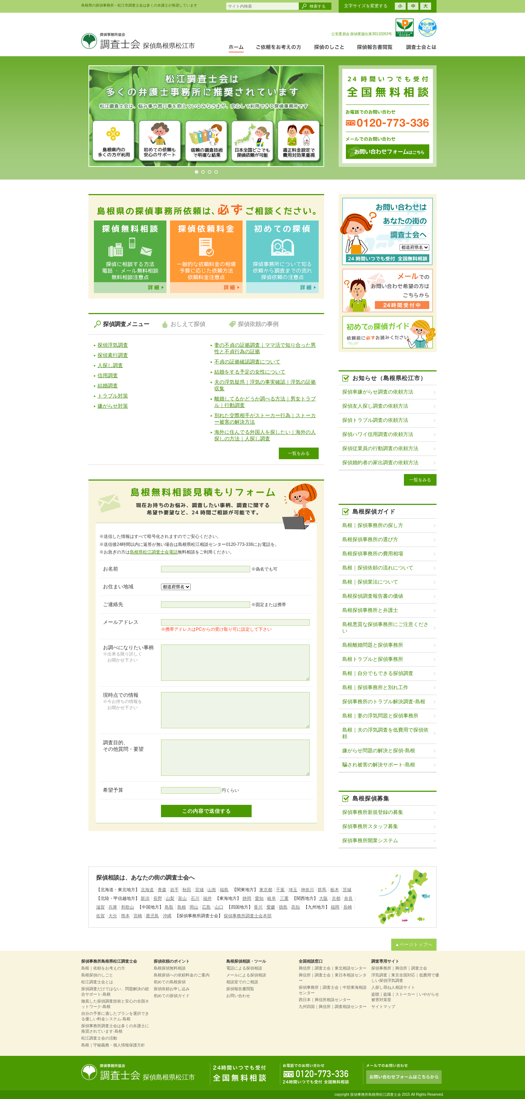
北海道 (147, 889)
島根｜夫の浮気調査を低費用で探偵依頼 (385, 733)
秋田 (186, 889)
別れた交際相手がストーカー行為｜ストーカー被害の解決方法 (265, 418)
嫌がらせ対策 (113, 406)
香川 (258, 907)
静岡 (247, 898)
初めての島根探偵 (170, 982)
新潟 (145, 898)
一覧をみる (299, 453)
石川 (195, 898)
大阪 (323, 898)
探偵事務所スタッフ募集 (370, 826)
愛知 (259, 898)
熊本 (125, 915)
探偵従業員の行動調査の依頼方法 (380, 448)
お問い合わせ (238, 995)
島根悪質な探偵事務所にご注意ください (385, 627)
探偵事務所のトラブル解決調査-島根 (383, 701)
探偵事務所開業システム (370, 840)
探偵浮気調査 (113, 345)
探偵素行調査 (113, 355)
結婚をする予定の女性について (249, 372)
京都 (336, 898)
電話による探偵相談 (244, 968)
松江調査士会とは (97, 982)
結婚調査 (108, 385)
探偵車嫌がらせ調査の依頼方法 (377, 392)
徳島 (283, 907)
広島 (206, 907)
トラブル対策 (113, 396)
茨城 (347, 889)
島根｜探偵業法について (370, 582)
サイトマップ (383, 1006)
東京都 (265, 889)
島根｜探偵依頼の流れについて (377, 568)
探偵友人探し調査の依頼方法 (375, 406)
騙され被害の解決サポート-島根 (378, 764)
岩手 (174, 889)
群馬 (322, 889)
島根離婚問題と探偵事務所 (372, 645)
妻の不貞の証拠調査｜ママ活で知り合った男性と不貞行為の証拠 (265, 348)
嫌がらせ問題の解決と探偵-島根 (378, 750)
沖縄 (167, 915)
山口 (219, 907)
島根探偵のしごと (97, 975)
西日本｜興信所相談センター (325, 999)
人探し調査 (110, 365)
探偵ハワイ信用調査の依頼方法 (377, 434)
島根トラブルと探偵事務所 (372, 659)
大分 (112, 915)
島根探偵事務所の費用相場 (372, 553)
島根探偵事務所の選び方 (370, 539)
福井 (207, 898)
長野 (157, 898)
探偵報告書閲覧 (240, 989)
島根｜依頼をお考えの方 (103, 968)
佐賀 (100, 915)
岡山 (194, 907)
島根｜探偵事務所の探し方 (372, 525)
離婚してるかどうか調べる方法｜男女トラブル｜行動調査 (265, 402)
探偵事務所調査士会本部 (248, 915)
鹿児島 (152, 915)
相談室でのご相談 (242, 982)
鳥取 (169, 907)
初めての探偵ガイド (172, 995)
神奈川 (307, 889)
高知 (295, 907)
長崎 (347, 907)
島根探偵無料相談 (170, 968)
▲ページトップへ (414, 944)
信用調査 (108, 375)
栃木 (334, 889)
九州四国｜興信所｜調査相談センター (333, 1006)
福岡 (335, 907)
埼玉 (293, 889)
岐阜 (271, 898)
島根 (181, 907)
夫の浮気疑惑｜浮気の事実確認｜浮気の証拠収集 (265, 385)
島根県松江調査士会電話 (154, 552)
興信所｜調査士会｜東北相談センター (333, 968)
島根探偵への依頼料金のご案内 (182, 975)
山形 (211, 889)
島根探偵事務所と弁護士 (370, 610)
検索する (318, 6)
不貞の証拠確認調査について (247, 362)
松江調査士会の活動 (99, 1038)
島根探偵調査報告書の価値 (372, 596)
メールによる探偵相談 (246, 975)
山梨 (170, 898)
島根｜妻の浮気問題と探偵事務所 (380, 716)
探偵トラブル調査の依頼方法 (375, 420)
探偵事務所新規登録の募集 (372, 812)
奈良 (348, 898)
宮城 (199, 889)
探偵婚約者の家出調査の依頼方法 (380, 462)
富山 (182, 898)
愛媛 (270, 907)
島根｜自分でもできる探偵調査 (377, 673)
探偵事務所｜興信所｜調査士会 (399, 968)
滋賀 (100, 907)
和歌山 (127, 907)
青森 (162, 889)
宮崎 (137, 915)
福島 (224, 889)
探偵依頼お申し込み (172, 989)
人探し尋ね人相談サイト (393, 987)
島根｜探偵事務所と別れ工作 (375, 687)
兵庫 (112, 907)
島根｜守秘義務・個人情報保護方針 (113, 1045)
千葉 (280, 889)
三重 (284, 898)
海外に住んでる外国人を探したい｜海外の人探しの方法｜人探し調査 (265, 435)
